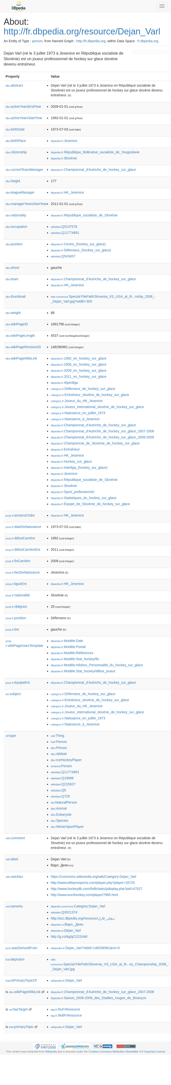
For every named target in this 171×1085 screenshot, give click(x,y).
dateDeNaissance (23, 527)
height (13, 181)
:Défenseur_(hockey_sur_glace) (81, 250)
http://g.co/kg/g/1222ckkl (69, 936)
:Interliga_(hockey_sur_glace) (79, 467)
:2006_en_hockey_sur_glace (78, 364)
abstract (14, 85)
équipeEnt (18, 682)
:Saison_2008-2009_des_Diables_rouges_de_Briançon (98, 998)
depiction (15, 959)
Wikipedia (51, 1051)
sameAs (14, 906)
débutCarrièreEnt (23, 549)
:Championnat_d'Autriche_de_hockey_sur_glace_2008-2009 (102, 437)
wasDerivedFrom (21, 948)
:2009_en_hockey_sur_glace (78, 370)
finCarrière (18, 561)
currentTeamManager (24, 170)
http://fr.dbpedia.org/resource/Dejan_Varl (82, 31)
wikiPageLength (20, 335)
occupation (16, 227)
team (12, 279)
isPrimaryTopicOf (21, 980)
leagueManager (20, 192)
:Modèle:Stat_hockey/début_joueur (83, 671)
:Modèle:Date (67, 641)
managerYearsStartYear (26, 204)
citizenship (16, 152)
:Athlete (59, 754)
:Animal (58, 808)
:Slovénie (64, 158)
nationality (16, 215)
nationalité (18, 595)
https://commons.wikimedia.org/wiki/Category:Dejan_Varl (93, 877)
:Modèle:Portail (68, 647)
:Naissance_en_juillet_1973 (78, 413)
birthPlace (16, 141)
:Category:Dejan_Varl (78, 906)
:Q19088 (62, 778)
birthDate (15, 129)
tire (12, 629)
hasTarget (18, 1009)
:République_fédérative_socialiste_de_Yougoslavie (95, 152)
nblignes (16, 606)
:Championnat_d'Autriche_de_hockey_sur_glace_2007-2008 (102, 431)
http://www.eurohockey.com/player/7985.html (84, 895)
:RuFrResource (65, 1009)
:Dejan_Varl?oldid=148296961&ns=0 (85, 948)
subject (13, 694)
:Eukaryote (61, 814)
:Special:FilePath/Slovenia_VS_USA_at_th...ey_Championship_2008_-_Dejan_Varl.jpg (110, 964)
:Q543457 (63, 256)
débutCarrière (20, 538)
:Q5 (58, 790)
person (37, 41)
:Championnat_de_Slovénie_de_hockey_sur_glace (95, 443)
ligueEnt (16, 584)
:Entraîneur (65, 449)
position (14, 244)
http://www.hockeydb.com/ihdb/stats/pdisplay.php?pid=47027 (96, 889)
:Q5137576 (64, 227)
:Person (59, 742)
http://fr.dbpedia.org (91, 41)
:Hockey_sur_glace (71, 461)
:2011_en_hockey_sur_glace (78, 376)
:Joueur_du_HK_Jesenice (77, 401)
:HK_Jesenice (67, 192)
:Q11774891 (65, 233)
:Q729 (60, 796)
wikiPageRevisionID (23, 347)
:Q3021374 (64, 912)
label (12, 859)
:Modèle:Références (72, 653)
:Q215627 (63, 784)
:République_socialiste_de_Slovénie (84, 215)
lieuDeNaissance (23, 572)
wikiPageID (17, 324)
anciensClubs (20, 515)
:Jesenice (64, 141)
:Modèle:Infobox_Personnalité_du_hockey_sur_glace (97, 665)
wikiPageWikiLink (21, 358)
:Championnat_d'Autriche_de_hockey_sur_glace (93, 170)
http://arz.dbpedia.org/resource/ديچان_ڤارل (82, 918)
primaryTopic (21, 1027)
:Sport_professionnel (72, 492)
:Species (59, 820)
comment (15, 838)
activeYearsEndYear (23, 106)
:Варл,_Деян (67, 924)
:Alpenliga (64, 383)
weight (13, 313)
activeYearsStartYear (24, 118)
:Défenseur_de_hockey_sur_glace (83, 389)
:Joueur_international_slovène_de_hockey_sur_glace (97, 407)
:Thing (57, 736)
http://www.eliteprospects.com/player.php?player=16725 (93, 883)
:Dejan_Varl (66, 930)
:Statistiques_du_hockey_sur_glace (83, 498)
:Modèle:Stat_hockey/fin (75, 659)
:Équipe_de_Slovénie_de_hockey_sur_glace (90, 504)
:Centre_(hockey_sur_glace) (78, 244)
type (11, 736)
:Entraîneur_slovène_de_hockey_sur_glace (90, 395)
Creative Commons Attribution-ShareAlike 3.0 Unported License (127, 1051)
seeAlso (14, 877)
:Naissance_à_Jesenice (75, 419)
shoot (12, 268)
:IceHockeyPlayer (66, 760)
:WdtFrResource (66, 1015)
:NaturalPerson (64, 802)
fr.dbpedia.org (148, 41)
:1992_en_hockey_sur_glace (78, 358)
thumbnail (15, 296)
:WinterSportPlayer (67, 827)
